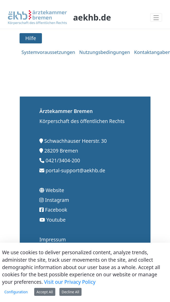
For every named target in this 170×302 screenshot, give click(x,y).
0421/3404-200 (63, 160)
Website (55, 190)
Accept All (45, 291)
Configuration (16, 291)
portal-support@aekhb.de (75, 170)
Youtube (56, 219)
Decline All (70, 291)
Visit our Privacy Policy (69, 281)
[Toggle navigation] (156, 17)
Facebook (56, 209)
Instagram (57, 199)
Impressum (52, 239)
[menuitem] (48, 52)
